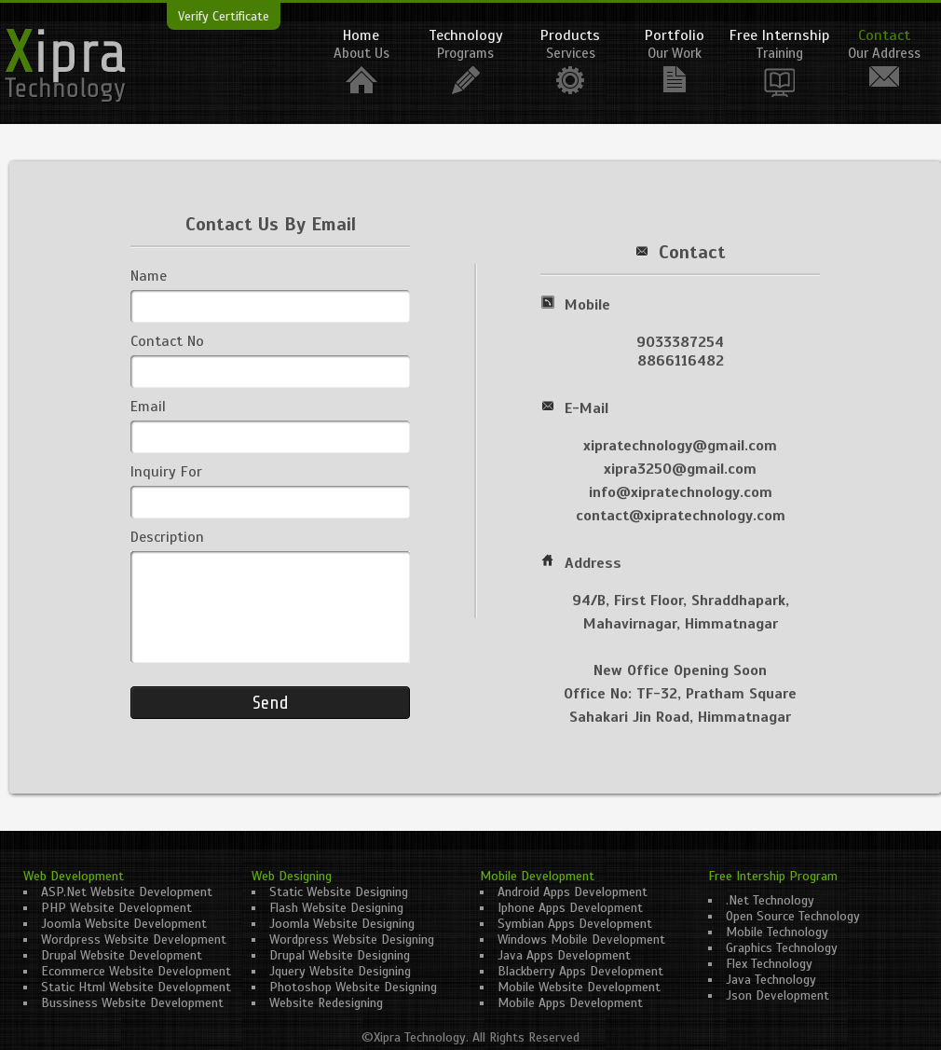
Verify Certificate (223, 16)
